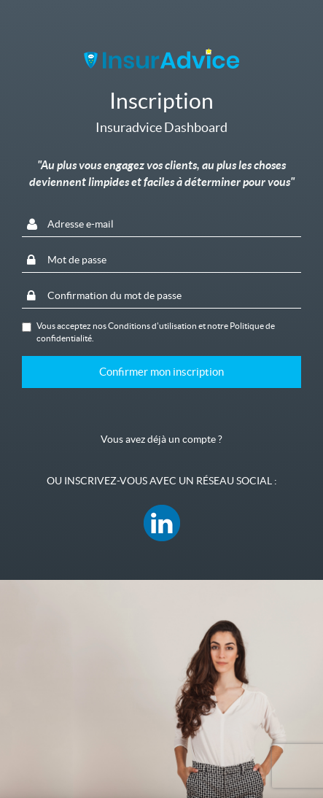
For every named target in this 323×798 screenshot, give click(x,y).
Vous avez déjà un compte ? (161, 439)
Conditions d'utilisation (152, 325)
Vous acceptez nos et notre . (148, 332)
